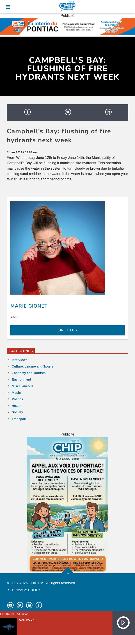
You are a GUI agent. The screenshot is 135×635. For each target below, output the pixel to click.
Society (17, 412)
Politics (17, 399)
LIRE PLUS (67, 330)
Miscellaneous (22, 386)
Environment (21, 379)
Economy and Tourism (29, 373)
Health (16, 405)
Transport (19, 419)
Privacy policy (26, 590)
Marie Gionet (29, 306)
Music (16, 392)
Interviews (19, 360)
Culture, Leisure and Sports (32, 366)
